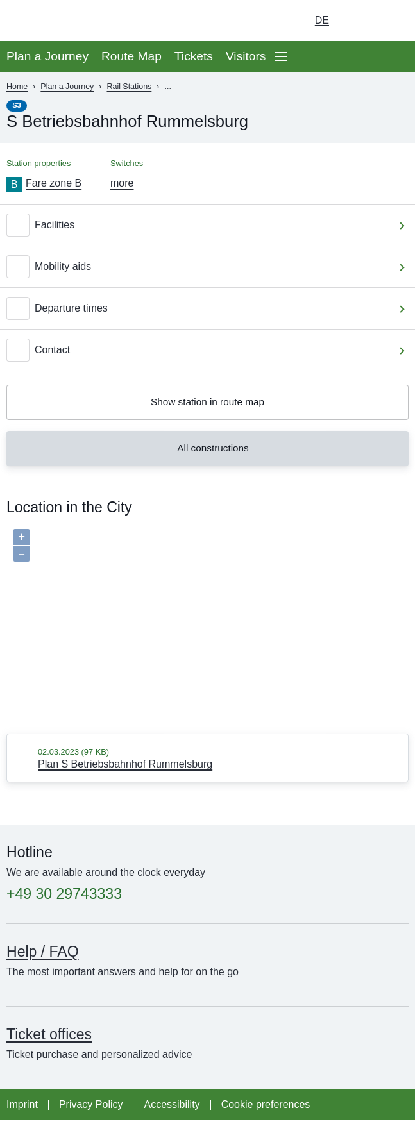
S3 (16, 105)
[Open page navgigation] (281, 56)
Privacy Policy (91, 1108)
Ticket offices (49, 1038)
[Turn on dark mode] (357, 20)
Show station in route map (207, 403)
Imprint (22, 1108)
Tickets (193, 56)
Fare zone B (53, 183)
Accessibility (171, 1108)
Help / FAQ (42, 955)
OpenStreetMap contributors (360, 721)
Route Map (131, 56)
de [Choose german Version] (322, 20)
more (121, 183)
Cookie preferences (265, 1108)
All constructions (205, 451)
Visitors (246, 56)
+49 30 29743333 (64, 898)
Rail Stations (128, 86)
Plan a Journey (47, 56)
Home (17, 86)
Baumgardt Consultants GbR (214, 721)
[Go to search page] (393, 20)
